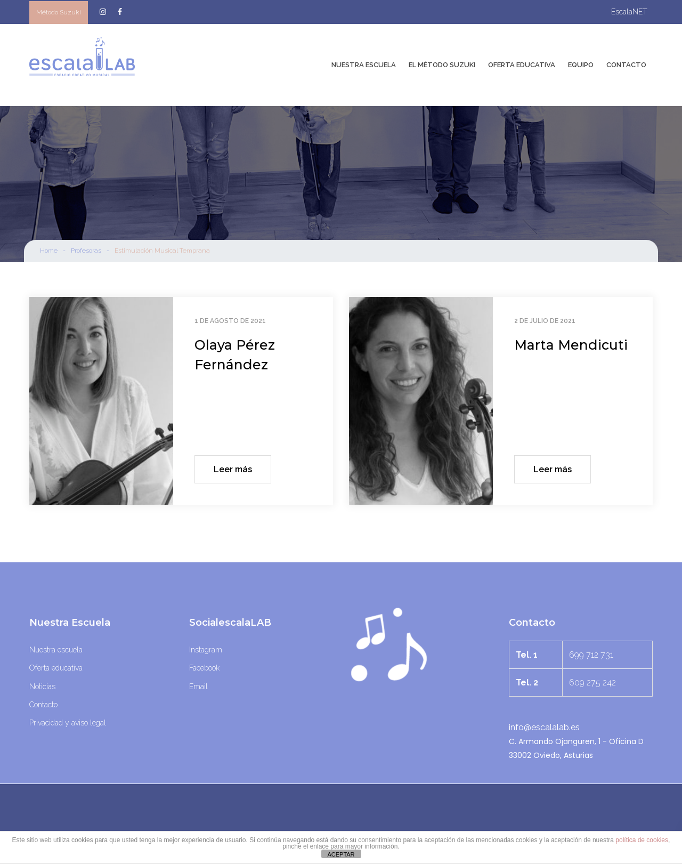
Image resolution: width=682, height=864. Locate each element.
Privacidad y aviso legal (67, 722)
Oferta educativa (56, 668)
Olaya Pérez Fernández (234, 355)
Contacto (626, 65)
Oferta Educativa (521, 65)
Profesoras (86, 250)
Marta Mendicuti (571, 345)
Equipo (581, 65)
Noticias (42, 686)
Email (198, 686)
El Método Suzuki (442, 65)
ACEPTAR (340, 854)
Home (49, 250)
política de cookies (641, 840)
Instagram (205, 649)
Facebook (204, 668)
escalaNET (629, 11)
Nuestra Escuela (363, 65)
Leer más (233, 469)
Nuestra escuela (56, 649)
